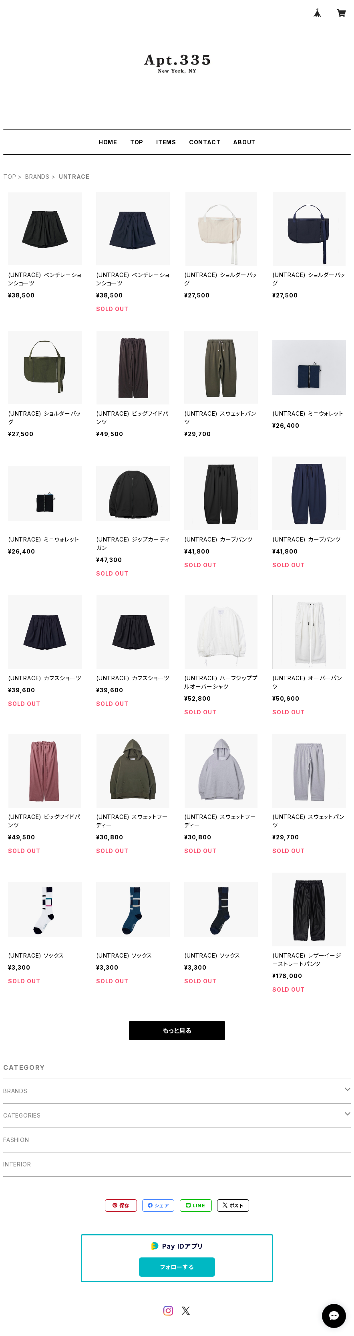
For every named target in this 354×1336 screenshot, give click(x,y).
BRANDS (37, 176)
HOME (108, 142)
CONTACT (205, 142)
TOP (136, 142)
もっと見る (177, 1031)
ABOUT (244, 142)
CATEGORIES (22, 1115)
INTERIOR (17, 1164)
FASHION (16, 1139)
